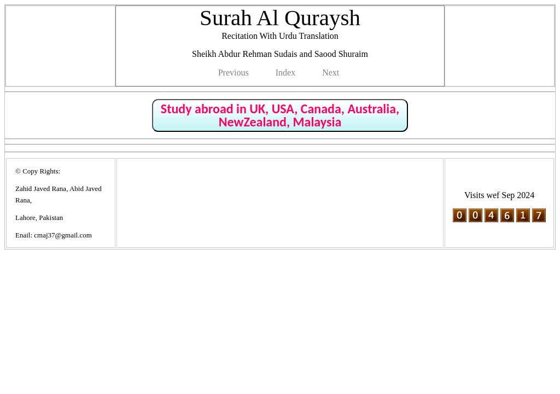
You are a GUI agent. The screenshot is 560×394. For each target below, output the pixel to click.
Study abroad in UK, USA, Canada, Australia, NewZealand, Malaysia (280, 115)
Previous (233, 72)
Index (285, 72)
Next (330, 72)
